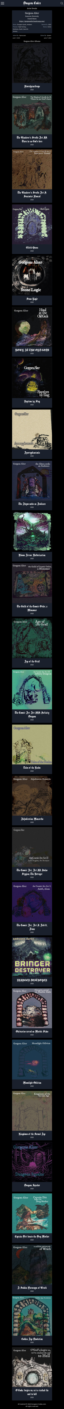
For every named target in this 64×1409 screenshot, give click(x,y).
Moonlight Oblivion (32, 1083)
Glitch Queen (32, 248)
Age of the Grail (32, 661)
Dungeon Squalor (32, 1185)
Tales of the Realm (32, 768)
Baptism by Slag (32, 401)
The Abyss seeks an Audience (32, 504)
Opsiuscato (22, 35)
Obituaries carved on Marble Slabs (32, 1031)
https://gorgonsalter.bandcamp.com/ (32, 21)
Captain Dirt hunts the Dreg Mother (32, 1236)
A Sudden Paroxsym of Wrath (32, 1288)
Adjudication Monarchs (32, 819)
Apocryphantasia (32, 453)
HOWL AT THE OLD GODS (32, 350)
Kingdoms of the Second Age (32, 1134)
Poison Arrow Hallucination (32, 555)
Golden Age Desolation (32, 1339)
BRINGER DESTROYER (32, 980)
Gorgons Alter (32, 13)
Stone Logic (32, 299)
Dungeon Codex (32, 3)
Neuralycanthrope (32, 86)
